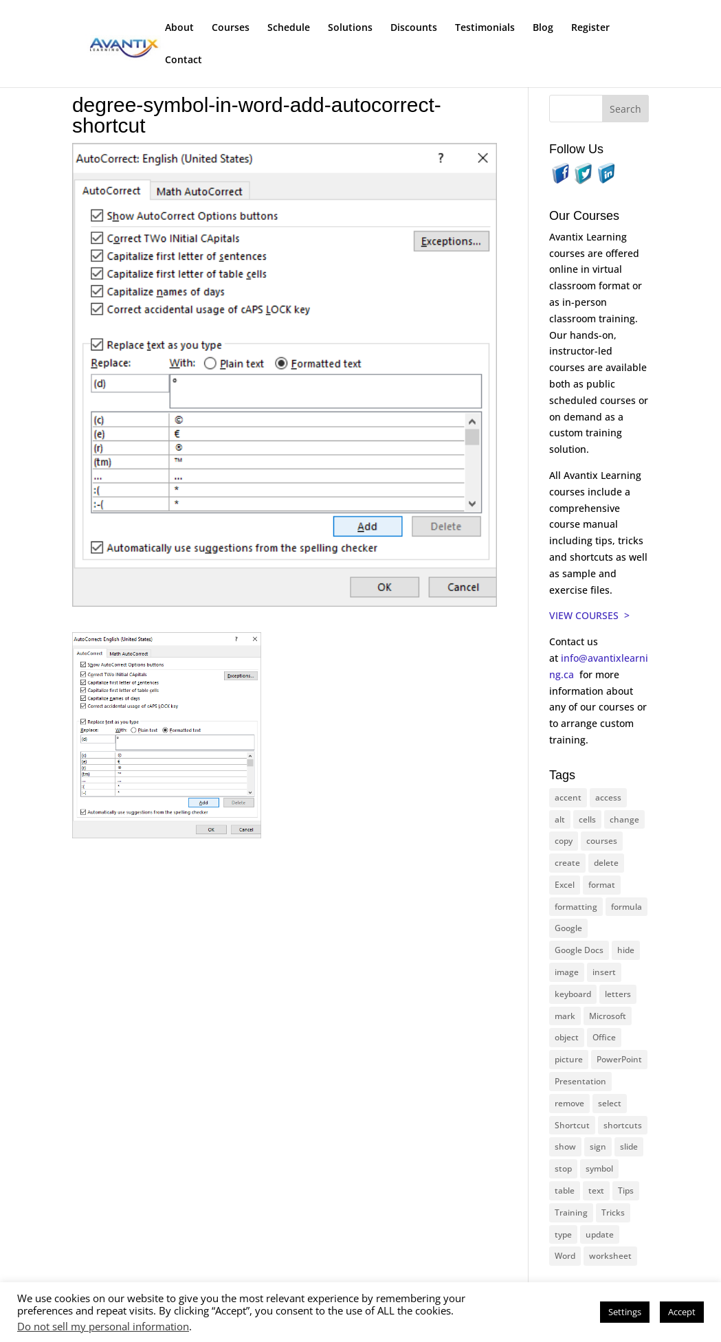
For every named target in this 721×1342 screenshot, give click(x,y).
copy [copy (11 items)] (564, 841)
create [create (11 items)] (567, 863)
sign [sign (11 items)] (598, 1146)
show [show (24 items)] (565, 1146)
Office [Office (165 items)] (604, 1037)
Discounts (413, 28)
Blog (543, 28)
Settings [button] (624, 1312)
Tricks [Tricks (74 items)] (613, 1212)
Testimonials (485, 28)
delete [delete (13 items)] (606, 863)
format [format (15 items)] (601, 885)
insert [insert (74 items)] (604, 972)
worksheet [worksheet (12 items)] (610, 1256)
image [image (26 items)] (567, 972)
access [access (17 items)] (608, 797)
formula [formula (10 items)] (626, 907)
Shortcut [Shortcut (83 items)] (572, 1125)
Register (590, 28)
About (179, 28)
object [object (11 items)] (567, 1037)
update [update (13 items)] (600, 1234)
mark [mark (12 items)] (565, 1016)
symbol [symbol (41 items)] (599, 1168)
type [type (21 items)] (563, 1234)
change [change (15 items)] (624, 819)
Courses (230, 28)
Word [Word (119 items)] (565, 1256)
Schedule (288, 28)
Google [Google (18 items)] (568, 928)
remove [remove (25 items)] (569, 1103)
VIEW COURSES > (589, 615)
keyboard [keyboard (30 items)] (573, 994)
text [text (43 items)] (596, 1190)
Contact (183, 60)
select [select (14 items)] (609, 1103)
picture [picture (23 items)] (569, 1059)
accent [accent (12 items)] (568, 797)
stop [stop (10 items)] (563, 1168)
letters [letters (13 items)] (618, 994)
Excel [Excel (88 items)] (565, 885)
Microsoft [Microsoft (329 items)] (607, 1016)
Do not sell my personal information (103, 1326)
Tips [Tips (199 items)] (626, 1190)
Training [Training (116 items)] (571, 1212)
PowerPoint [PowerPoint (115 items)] (619, 1059)
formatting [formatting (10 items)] (576, 907)
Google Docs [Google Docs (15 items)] (579, 950)
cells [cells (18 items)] (587, 819)
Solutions (350, 28)
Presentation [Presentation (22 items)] (580, 1081)
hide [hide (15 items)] (625, 950)
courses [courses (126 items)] (601, 841)
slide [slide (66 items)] (629, 1146)
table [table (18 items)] (565, 1190)
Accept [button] (682, 1312)
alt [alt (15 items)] (560, 819)
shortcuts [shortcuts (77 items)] (622, 1125)
